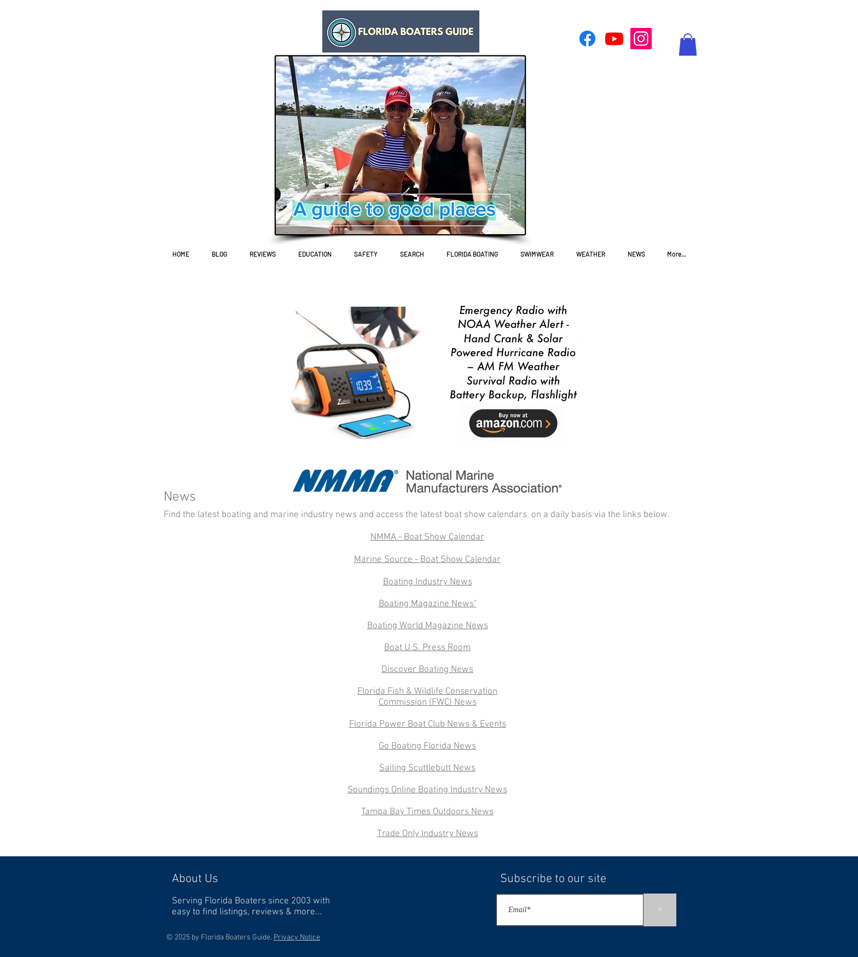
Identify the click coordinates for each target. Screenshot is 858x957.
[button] (688, 44)
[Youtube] (614, 38)
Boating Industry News (427, 582)
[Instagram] (641, 38)
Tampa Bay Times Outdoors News (427, 812)
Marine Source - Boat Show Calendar (427, 559)
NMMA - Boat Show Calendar (427, 537)
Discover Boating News (427, 669)
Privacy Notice (297, 937)
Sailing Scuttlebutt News (427, 768)
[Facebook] (587, 38)
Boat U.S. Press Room (427, 647)
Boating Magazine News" (428, 604)
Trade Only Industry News (427, 833)
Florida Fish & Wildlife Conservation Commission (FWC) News (427, 697)
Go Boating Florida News (427, 746)
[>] (660, 910)
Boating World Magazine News (427, 625)
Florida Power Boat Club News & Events (427, 724)
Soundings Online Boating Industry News (427, 790)
